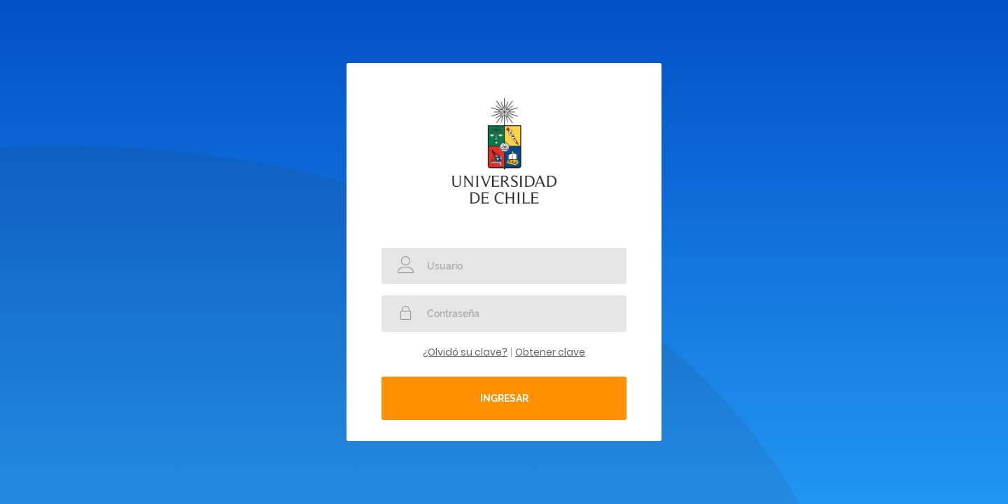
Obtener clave (550, 352)
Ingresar (504, 398)
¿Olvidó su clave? (465, 352)
